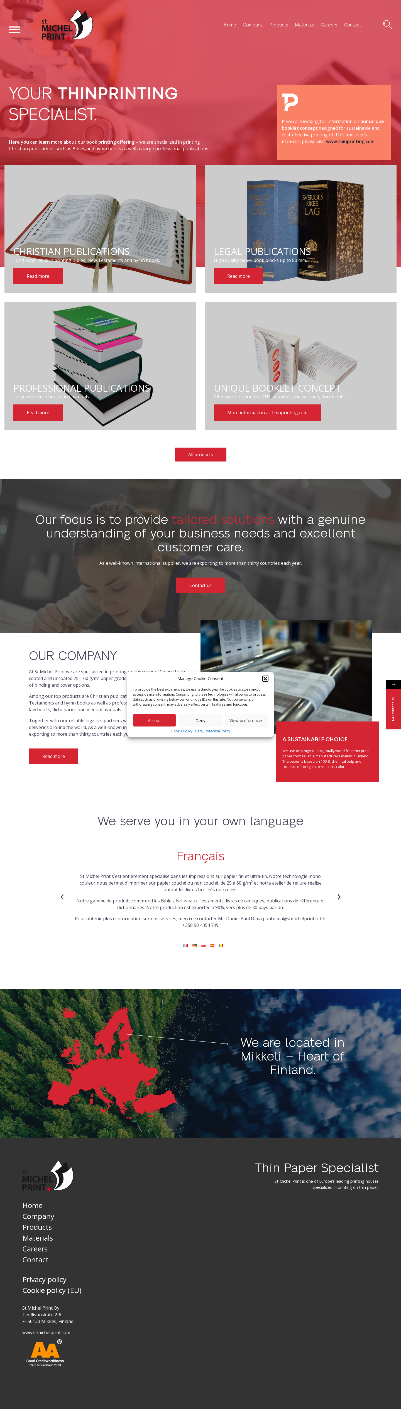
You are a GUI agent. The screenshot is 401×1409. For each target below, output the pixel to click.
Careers (329, 24)
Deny (200, 720)
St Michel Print (37, 1190)
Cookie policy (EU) (51, 1290)
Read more (53, 756)
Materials (304, 24)
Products (278, 24)
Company (253, 24)
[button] (265, 678)
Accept (154, 720)
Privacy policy (44, 1279)
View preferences (246, 720)
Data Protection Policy (212, 731)
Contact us (200, 585)
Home (230, 24)
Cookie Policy (181, 731)
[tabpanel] (200, 885)
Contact (352, 24)
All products (200, 454)
